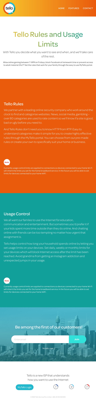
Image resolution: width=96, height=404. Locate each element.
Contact (88, 8)
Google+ (87, 386)
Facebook (55, 386)
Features (73, 8)
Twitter (71, 386)
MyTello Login (25, 387)
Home (61, 8)
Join (76, 339)
